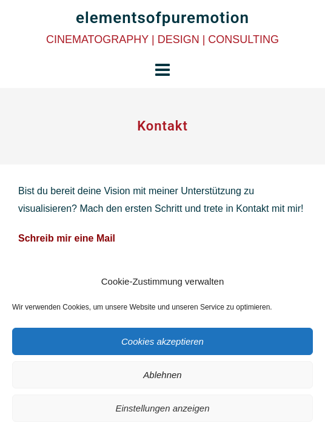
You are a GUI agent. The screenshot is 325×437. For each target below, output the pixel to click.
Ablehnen (162, 375)
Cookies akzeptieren (162, 341)
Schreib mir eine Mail (66, 238)
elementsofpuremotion (162, 17)
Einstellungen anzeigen (162, 408)
